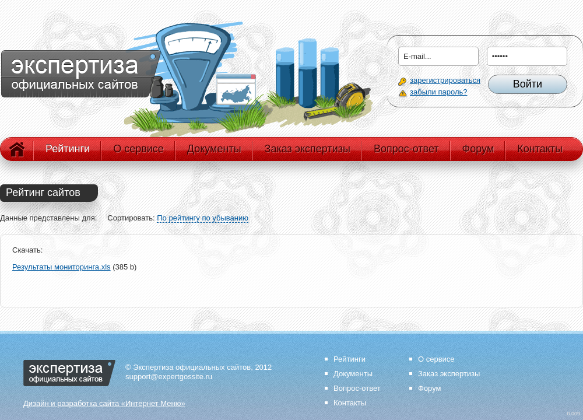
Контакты (540, 149)
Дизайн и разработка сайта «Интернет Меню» (104, 403)
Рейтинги (67, 149)
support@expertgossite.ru (168, 376)
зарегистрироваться (445, 80)
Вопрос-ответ (406, 149)
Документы (214, 149)
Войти (527, 84)
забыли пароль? (438, 92)
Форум (478, 149)
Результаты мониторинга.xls (61, 266)
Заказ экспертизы (307, 149)
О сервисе (138, 149)
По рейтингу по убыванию (202, 218)
